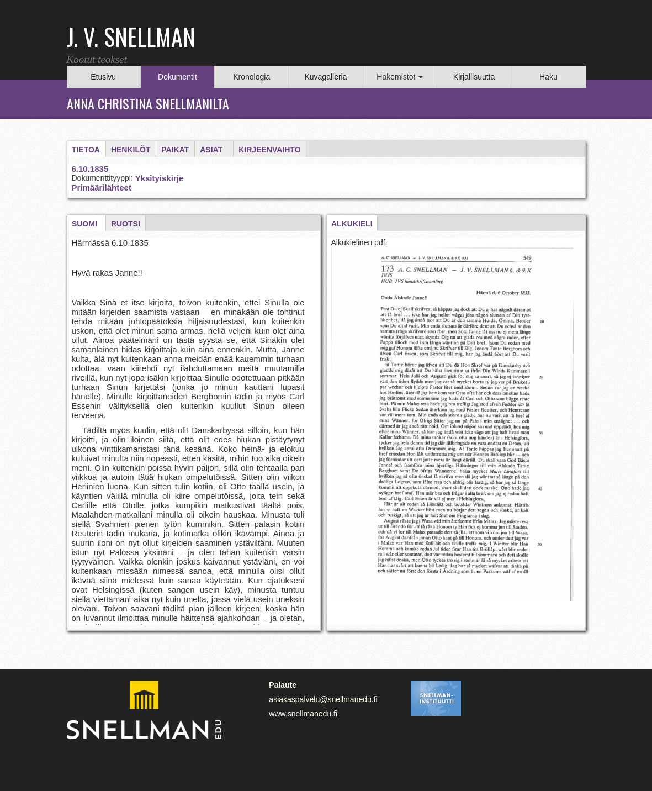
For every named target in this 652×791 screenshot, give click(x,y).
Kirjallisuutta (474, 76)
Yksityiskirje (159, 178)
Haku (548, 76)
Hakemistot (400, 76)
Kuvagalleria (325, 76)
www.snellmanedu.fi (303, 713)
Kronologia (251, 76)
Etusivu (103, 76)
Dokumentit (177, 76)
